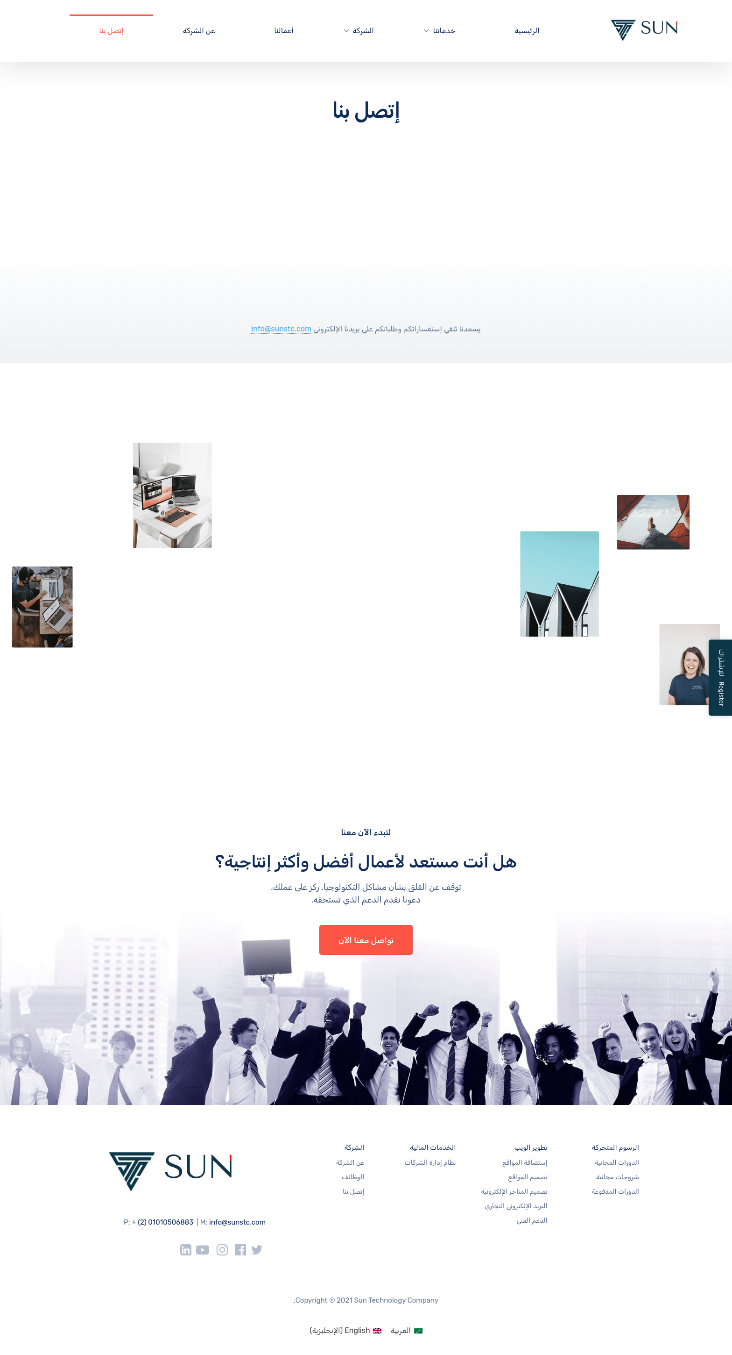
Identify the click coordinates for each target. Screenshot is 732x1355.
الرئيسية (527, 30)
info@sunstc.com (281, 328)
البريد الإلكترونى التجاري (516, 1206)
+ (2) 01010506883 (162, 1222)
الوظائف (353, 1177)
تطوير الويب (531, 1147)
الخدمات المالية (433, 1147)
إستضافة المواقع (524, 1163)
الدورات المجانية (617, 1163)
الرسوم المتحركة (615, 1147)
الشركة (363, 30)
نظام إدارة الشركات (430, 1163)
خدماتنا (444, 30)
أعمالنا (284, 30)
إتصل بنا (111, 30)
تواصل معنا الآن (366, 940)
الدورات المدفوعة (615, 1192)
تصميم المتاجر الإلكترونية (514, 1192)
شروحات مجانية (617, 1177)
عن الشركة (199, 30)
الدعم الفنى (531, 1221)
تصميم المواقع (528, 1177)
